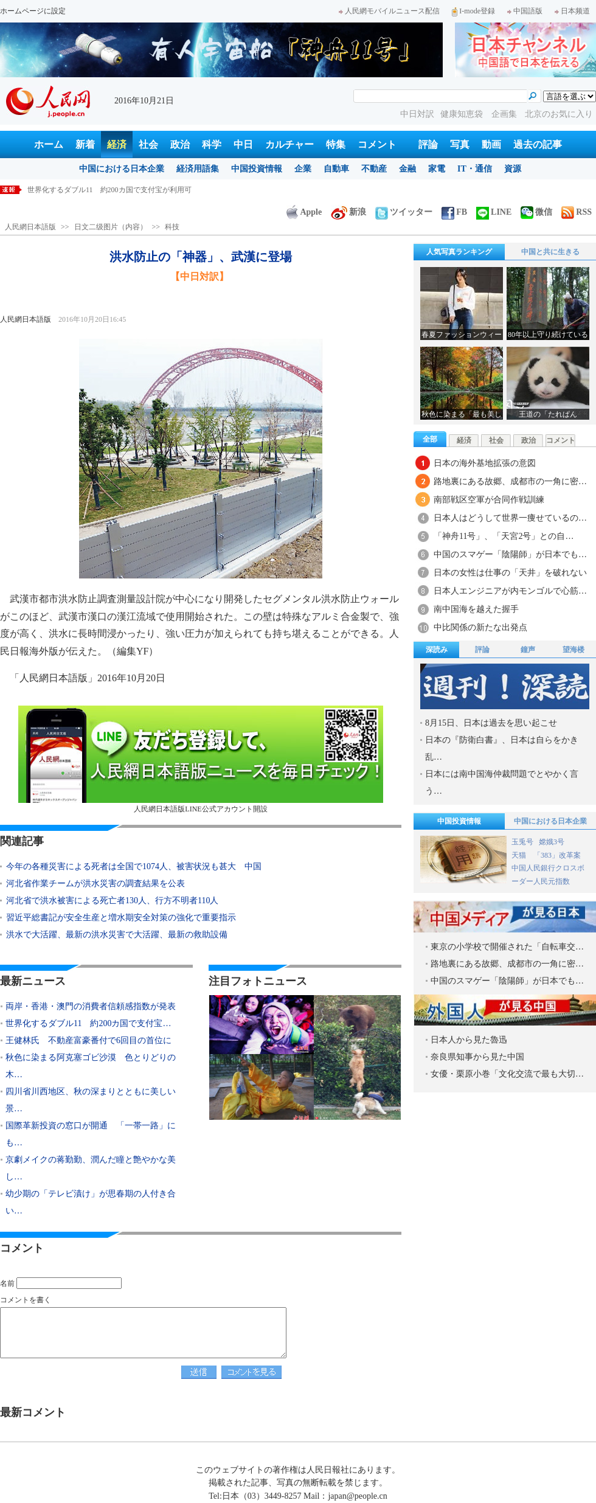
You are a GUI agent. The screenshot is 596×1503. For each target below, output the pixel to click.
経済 (116, 144)
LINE (493, 212)
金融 (407, 168)
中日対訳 (417, 114)
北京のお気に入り (559, 114)
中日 (243, 144)
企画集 (505, 114)
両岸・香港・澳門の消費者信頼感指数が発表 (90, 1006)
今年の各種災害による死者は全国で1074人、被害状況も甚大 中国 (134, 866)
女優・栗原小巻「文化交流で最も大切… (507, 1073)
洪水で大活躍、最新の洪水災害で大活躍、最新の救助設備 (116, 934)
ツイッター (403, 212)
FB (454, 212)
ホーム (48, 144)
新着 (85, 144)
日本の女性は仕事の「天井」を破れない (510, 572)
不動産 (374, 168)
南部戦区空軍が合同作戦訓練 (489, 499)
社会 (148, 144)
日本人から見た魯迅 (469, 1039)
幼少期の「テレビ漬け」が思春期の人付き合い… (90, 1202)
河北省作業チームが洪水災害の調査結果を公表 (95, 883)
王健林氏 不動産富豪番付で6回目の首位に (88, 1040)
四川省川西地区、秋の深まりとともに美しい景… (90, 1100)
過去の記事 (537, 144)
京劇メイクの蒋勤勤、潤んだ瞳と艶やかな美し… (90, 1168)
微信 (536, 212)
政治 (180, 144)
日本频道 (572, 11)
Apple (304, 212)
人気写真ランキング (459, 252)
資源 (512, 168)
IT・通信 (474, 168)
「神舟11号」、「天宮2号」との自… (503, 536)
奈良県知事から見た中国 (477, 1056)
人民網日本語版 (30, 227)
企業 (302, 168)
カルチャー (289, 144)
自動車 (336, 168)
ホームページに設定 (33, 11)
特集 (335, 144)
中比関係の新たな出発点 (480, 627)
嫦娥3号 (551, 842)
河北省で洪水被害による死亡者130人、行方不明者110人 (112, 900)
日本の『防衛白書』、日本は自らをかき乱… (501, 748)
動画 (491, 144)
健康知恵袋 (462, 114)
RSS (576, 212)
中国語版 (524, 11)
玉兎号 (522, 842)
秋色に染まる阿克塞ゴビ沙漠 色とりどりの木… (90, 1066)
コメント (377, 144)
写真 (460, 144)
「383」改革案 (557, 855)
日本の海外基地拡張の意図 (485, 463)
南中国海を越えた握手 (476, 609)
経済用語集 (197, 168)
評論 (428, 144)
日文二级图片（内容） (110, 227)
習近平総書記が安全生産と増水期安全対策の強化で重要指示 (121, 917)
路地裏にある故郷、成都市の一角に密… (510, 481)
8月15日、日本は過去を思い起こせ (491, 722)
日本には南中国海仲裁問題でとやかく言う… (501, 782)
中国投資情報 (256, 168)
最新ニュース (33, 981)
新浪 (348, 212)
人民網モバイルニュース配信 (389, 11)
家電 (436, 168)
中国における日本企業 (121, 168)
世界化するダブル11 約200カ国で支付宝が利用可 (109, 190)
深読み (437, 649)
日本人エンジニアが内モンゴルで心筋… (510, 590)
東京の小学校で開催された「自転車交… (507, 946)
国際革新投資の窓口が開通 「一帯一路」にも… (90, 1134)
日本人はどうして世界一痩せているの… (510, 517)
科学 (211, 144)
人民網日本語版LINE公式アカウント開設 (200, 759)
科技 (172, 227)
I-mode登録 (473, 11)
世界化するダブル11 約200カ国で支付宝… (88, 1023)
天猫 (519, 855)
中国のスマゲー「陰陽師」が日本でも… (510, 554)
